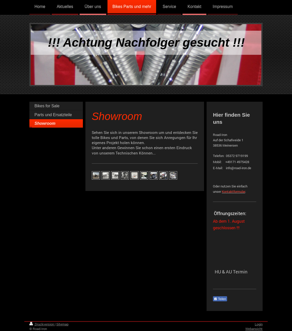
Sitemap (62, 324)
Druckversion (42, 324)
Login (259, 324)
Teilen (220, 299)
